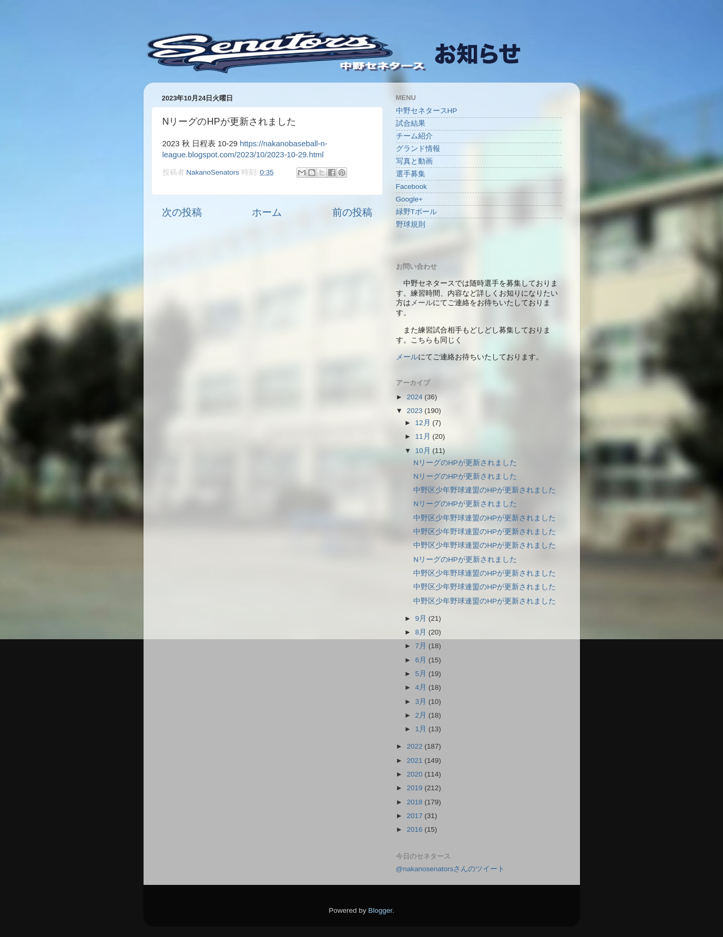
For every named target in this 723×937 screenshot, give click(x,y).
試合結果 (410, 123)
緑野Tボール (416, 212)
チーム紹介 (414, 136)
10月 (424, 451)
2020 (415, 774)
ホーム (267, 212)
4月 (422, 687)
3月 (422, 702)
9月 (422, 618)
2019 (415, 788)
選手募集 (410, 174)
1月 (422, 729)
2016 (415, 829)
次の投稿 (182, 212)
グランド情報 (418, 149)
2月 (422, 715)
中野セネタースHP (426, 111)
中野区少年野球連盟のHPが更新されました (484, 490)
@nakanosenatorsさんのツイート (450, 869)
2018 (415, 802)
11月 (424, 436)
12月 (424, 423)
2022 (415, 746)
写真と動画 (414, 161)
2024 (415, 397)
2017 (415, 816)
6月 (422, 660)
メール (407, 357)
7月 (422, 646)
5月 (422, 674)
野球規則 (410, 224)
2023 (415, 411)
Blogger (380, 910)
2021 (415, 760)
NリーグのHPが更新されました (465, 463)
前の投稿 (352, 212)
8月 (422, 632)
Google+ (409, 199)
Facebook (411, 186)
